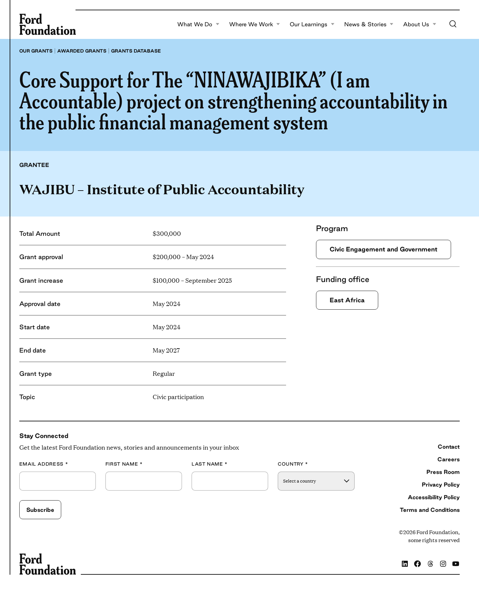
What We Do (198, 24)
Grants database (136, 51)
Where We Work (254, 24)
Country (293, 464)
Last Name (210, 464)
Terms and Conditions (430, 510)
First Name (124, 464)
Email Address (43, 464)
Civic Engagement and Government (383, 249)
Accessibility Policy (434, 497)
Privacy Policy (441, 484)
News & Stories (369, 24)
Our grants (36, 51)
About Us (419, 24)
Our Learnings (312, 24)
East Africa (347, 300)
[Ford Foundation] (47, 24)
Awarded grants (81, 51)
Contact (449, 446)
